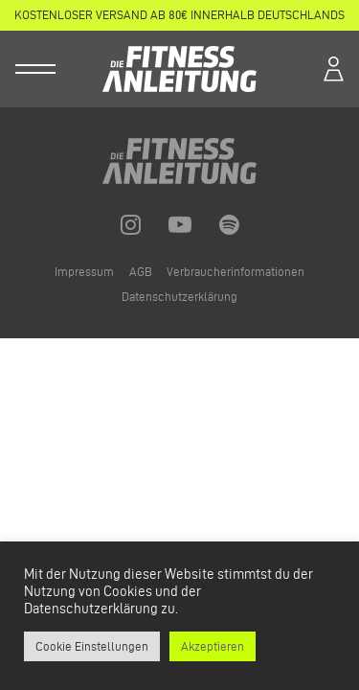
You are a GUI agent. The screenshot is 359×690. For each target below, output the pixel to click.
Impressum (86, 271)
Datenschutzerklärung (179, 296)
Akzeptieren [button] (212, 646)
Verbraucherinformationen (235, 271)
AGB (142, 271)
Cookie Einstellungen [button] (91, 646)
